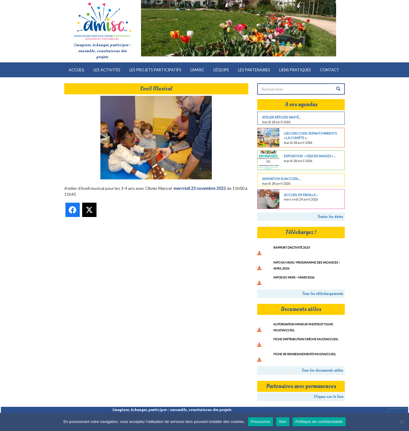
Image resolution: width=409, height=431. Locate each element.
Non (283, 421)
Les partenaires (254, 69)
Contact (329, 69)
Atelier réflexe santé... (281, 117)
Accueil (77, 69)
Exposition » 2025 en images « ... (310, 156)
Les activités (107, 69)
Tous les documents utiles (322, 370)
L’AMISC (197, 69)
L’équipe (221, 69)
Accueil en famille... (301, 195)
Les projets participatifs (155, 69)
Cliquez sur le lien (328, 396)
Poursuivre (260, 421)
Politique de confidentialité (319, 421)
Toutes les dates (330, 216)
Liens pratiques (295, 69)
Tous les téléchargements (322, 293)
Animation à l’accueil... (281, 179)
